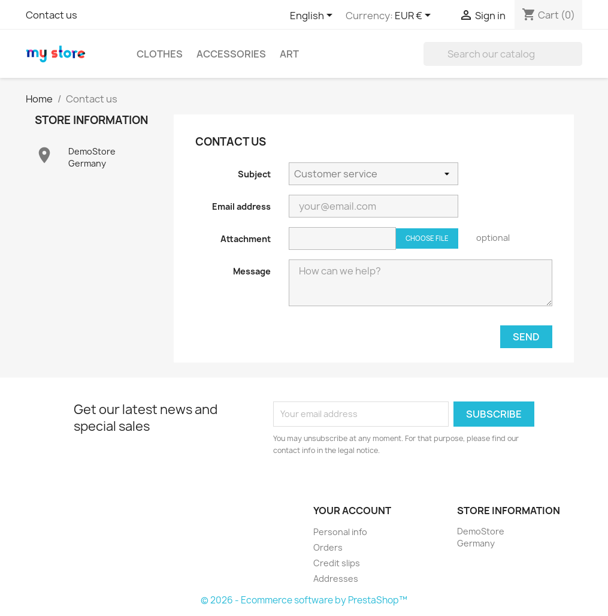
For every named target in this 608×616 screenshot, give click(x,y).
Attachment (245, 238)
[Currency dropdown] (415, 16)
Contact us (51, 15)
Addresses (335, 578)
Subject (254, 174)
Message (252, 271)
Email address (241, 206)
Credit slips (336, 563)
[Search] (503, 54)
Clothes (160, 54)
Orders (328, 547)
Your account (352, 510)
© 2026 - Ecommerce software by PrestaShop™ (304, 600)
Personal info (340, 532)
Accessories (231, 54)
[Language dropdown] (313, 16)
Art (289, 54)
